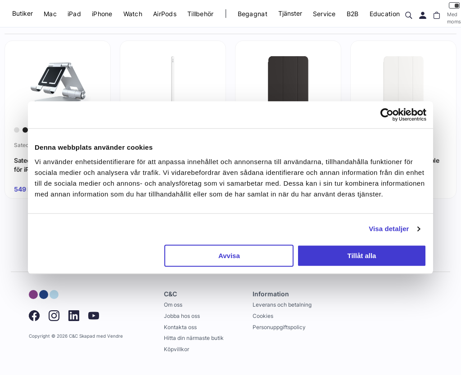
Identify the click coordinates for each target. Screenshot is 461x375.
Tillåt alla (361, 255)
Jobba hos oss (182, 315)
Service (324, 14)
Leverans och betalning (282, 304)
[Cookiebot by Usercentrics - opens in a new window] (387, 114)
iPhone (102, 14)
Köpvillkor (176, 349)
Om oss (173, 304)
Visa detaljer (389, 228)
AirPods (164, 14)
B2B (353, 14)
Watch (132, 14)
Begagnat (252, 14)
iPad (74, 14)
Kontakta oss (180, 327)
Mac (50, 14)
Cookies (263, 315)
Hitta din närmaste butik (194, 338)
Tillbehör (200, 14)
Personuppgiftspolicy (279, 327)
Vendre (115, 336)
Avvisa (229, 255)
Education (385, 14)
